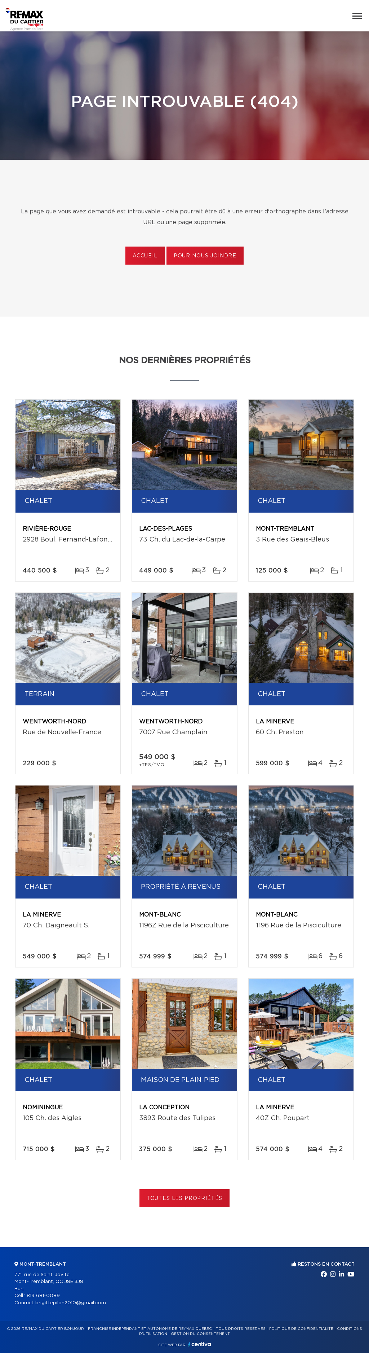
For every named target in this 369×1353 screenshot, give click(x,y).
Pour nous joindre (205, 255)
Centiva (199, 1344)
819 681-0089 (43, 1295)
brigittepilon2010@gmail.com (70, 1303)
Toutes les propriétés (185, 1198)
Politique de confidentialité (301, 1329)
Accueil (145, 255)
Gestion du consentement (200, 1334)
